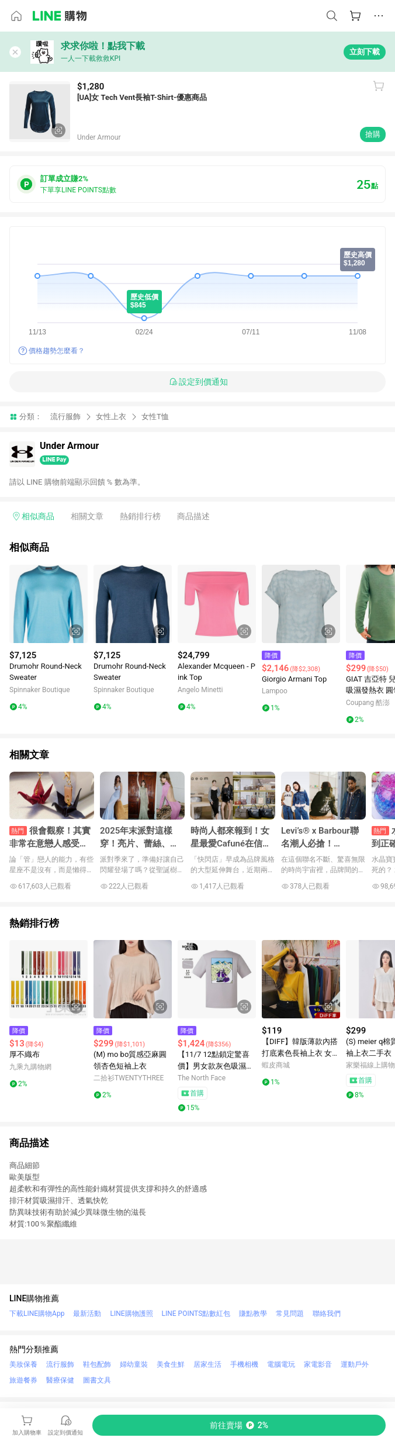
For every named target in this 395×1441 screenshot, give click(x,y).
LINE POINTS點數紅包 (196, 1313)
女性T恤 (155, 416)
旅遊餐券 (23, 1380)
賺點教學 (253, 1313)
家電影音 (318, 1364)
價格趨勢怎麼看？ (57, 351)
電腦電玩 (281, 1364)
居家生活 (207, 1364)
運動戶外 (355, 1364)
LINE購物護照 (131, 1313)
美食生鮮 (171, 1364)
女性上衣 (111, 416)
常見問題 (290, 1313)
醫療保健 (60, 1380)
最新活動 (87, 1313)
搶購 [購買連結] (372, 134)
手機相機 (244, 1364)
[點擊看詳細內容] (48, 604)
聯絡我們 (327, 1313)
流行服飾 (65, 416)
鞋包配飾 (97, 1364)
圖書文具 (97, 1380)
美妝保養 (23, 1364)
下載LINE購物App (36, 1313)
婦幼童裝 (134, 1364)
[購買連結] (239, 1425)
